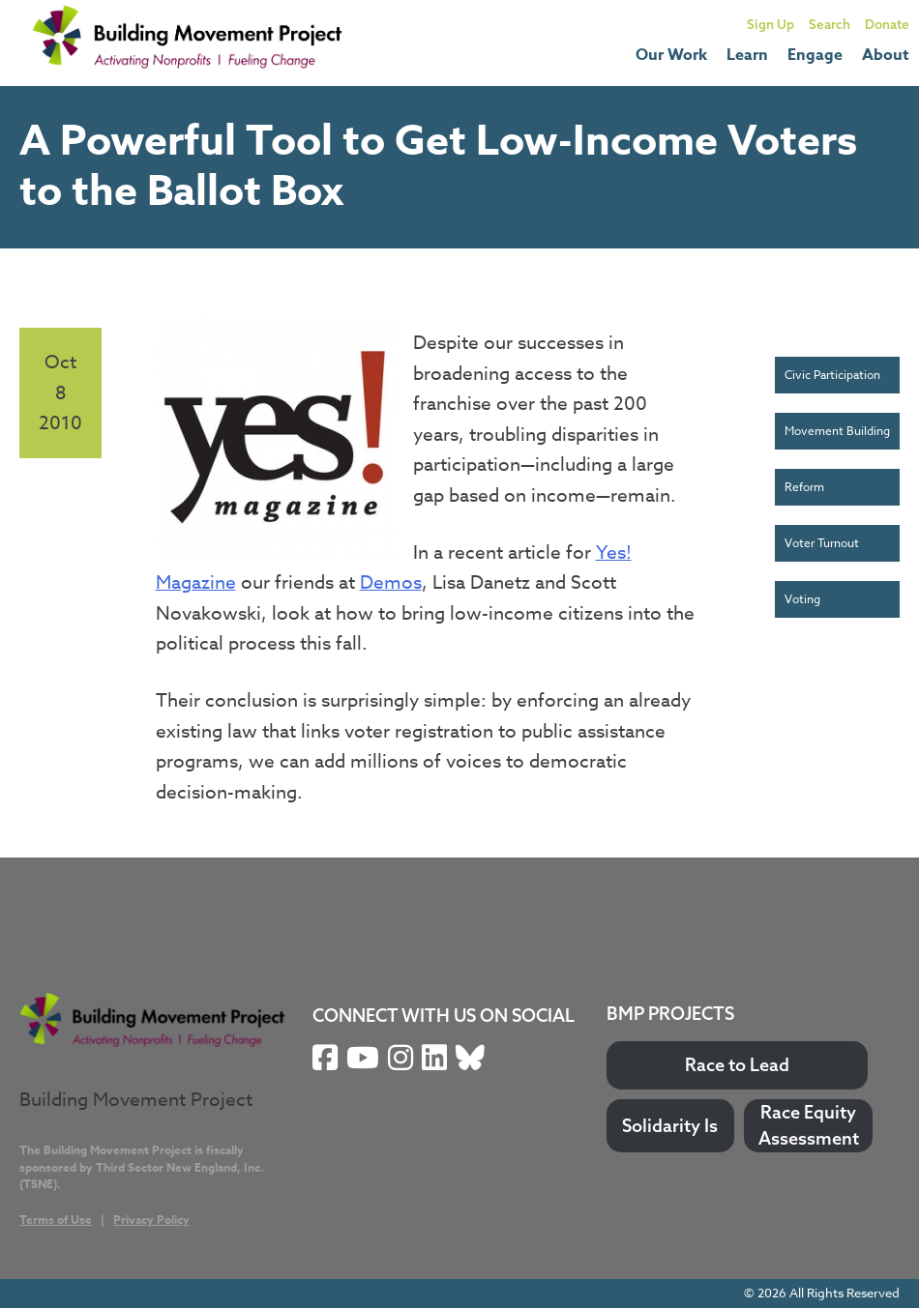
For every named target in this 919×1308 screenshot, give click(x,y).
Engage (815, 55)
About (885, 55)
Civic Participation (832, 374)
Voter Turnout (822, 543)
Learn (747, 55)
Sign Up (770, 23)
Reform (804, 487)
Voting (802, 599)
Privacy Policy (151, 1219)
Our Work (671, 55)
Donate (887, 23)
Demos (391, 582)
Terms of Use (55, 1219)
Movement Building (837, 430)
